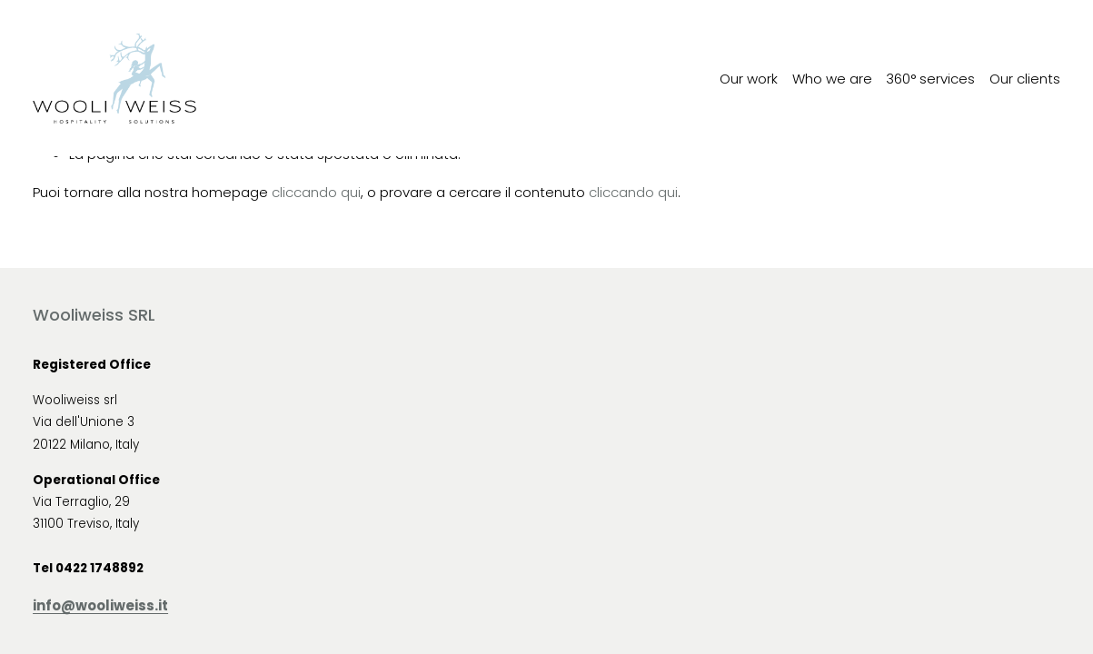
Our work (749, 78)
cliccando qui (316, 192)
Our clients (1024, 78)
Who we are (832, 78)
